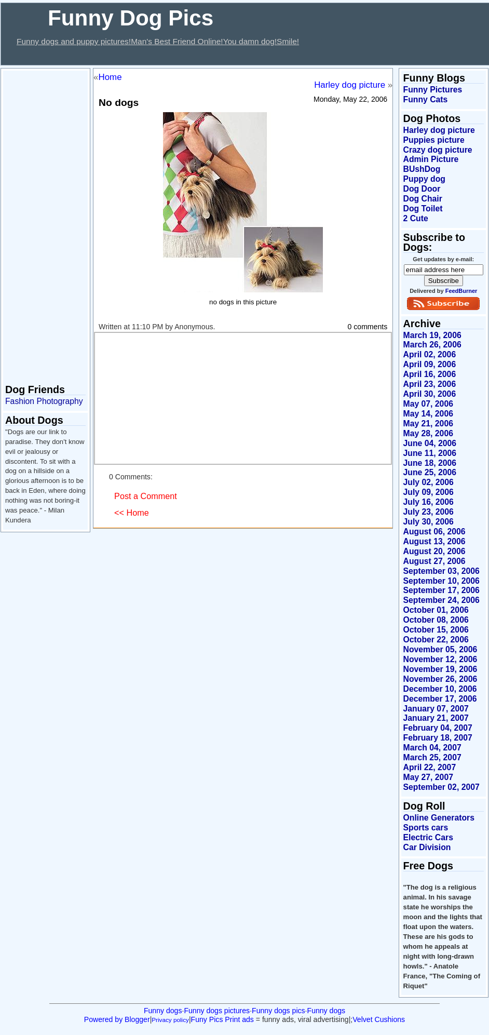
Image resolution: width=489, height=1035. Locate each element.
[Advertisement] (190, 56)
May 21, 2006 (428, 423)
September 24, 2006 (441, 600)
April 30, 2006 (429, 393)
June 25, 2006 (429, 472)
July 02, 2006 (428, 482)
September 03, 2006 (441, 571)
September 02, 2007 (441, 787)
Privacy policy (170, 1019)
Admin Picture (431, 159)
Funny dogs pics (278, 1010)
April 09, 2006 (429, 364)
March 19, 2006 (432, 335)
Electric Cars (428, 837)
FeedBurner (461, 291)
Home (110, 77)
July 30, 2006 (428, 521)
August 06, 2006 (434, 531)
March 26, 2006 (432, 344)
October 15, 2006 (436, 629)
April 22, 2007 (429, 767)
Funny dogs (163, 1010)
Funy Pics (207, 1019)
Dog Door (422, 188)
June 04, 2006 (429, 443)
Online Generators (438, 817)
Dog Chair (422, 198)
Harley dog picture (349, 85)
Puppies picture (434, 140)
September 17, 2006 (441, 590)
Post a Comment (145, 496)
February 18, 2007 (437, 737)
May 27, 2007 (428, 777)
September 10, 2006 (441, 580)
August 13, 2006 (434, 541)
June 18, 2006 (429, 463)
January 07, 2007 (436, 708)
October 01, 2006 (436, 610)
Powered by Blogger (117, 1019)
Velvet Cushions (378, 1019)
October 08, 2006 (436, 619)
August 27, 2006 (434, 561)
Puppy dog (424, 178)
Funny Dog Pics (130, 18)
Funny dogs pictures (217, 1010)
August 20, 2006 (434, 551)
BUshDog (422, 169)
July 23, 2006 (428, 511)
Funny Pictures (433, 89)
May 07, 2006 (428, 403)
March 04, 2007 (432, 747)
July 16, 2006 (428, 502)
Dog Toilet (423, 208)
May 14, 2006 (428, 413)
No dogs (119, 102)
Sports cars (426, 827)
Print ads (239, 1019)
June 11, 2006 (429, 453)
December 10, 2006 (440, 688)
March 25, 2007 (432, 757)
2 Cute (415, 218)
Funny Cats (425, 99)
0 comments (368, 326)
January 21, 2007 (436, 718)
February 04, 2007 (437, 727)
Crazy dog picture (437, 149)
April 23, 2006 (429, 384)
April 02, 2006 (429, 354)
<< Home (131, 512)
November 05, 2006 (440, 649)
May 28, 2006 (428, 433)
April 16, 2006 (429, 374)
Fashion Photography (44, 401)
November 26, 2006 (440, 679)
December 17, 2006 (440, 698)
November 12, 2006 (440, 659)
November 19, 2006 (440, 669)
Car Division (427, 847)
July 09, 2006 (428, 492)
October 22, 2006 (436, 639)
